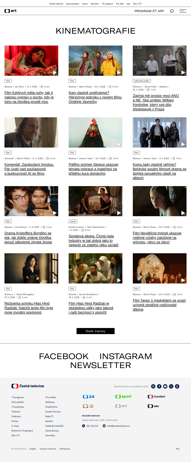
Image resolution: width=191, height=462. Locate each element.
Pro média (50, 397)
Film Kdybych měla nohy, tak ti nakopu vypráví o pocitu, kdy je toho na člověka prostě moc (29, 97)
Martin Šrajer (85, 86)
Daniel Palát (150, 86)
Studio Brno (51, 406)
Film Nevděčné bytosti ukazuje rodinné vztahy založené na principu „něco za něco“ (157, 237)
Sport (85, 3)
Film (8, 81)
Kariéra (49, 421)
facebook (64, 356)
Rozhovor (137, 86)
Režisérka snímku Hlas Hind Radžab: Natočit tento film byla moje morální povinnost (28, 307)
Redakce (163, 86)
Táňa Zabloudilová (96, 227)
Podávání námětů (54, 425)
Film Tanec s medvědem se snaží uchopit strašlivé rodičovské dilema (159, 304)
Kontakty (50, 435)
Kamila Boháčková (88, 294)
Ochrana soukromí (48, 448)
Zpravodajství (73, 3)
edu (128, 3)
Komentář (9, 158)
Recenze (8, 86)
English (33, 448)
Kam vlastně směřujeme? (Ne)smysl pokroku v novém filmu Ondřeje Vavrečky (95, 97)
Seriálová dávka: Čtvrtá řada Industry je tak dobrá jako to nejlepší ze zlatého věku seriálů (93, 240)
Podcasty (16, 416)
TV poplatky (17, 406)
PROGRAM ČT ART (149, 11)
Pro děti (120, 3)
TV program (107, 3)
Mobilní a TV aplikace (22, 430)
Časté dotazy (52, 430)
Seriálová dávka (76, 227)
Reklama (49, 402)
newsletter (100, 365)
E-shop (15, 425)
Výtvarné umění (141, 81)
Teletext (15, 411)
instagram (125, 356)
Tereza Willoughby (24, 294)
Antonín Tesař (85, 158)
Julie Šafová (21, 227)
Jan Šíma (19, 86)
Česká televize (56, 3)
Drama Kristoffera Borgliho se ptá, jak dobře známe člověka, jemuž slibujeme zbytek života (28, 237)
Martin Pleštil (23, 158)
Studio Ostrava (52, 411)
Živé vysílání (17, 402)
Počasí (14, 421)
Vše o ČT (137, 3)
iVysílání (95, 3)
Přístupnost (65, 448)
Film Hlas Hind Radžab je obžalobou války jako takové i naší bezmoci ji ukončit (91, 307)
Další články (95, 331)
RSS (178, 448)
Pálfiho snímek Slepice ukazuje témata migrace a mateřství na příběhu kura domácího (93, 168)
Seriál (73, 221)
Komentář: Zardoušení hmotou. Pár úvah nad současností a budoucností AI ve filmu (29, 168)
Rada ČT (49, 416)
